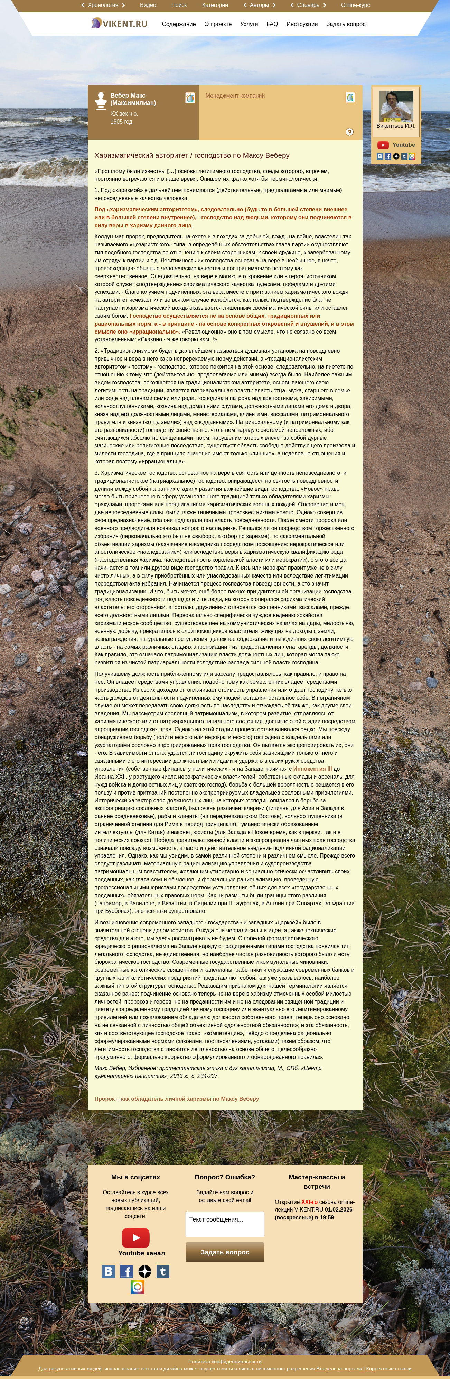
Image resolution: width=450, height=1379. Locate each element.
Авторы (259, 5)
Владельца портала (339, 1368)
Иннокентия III (312, 769)
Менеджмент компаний (235, 96)
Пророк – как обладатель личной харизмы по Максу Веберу (177, 1099)
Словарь (308, 5)
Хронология (103, 5)
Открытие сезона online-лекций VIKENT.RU (315, 1210)
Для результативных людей (70, 1368)
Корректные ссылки (389, 1368)
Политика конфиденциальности (225, 1361)
